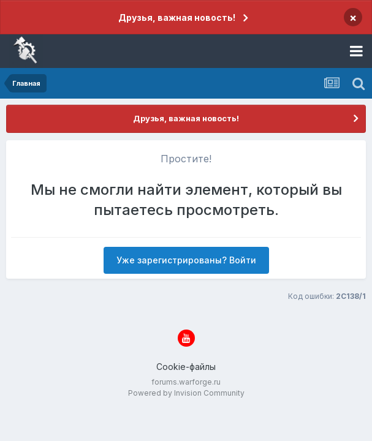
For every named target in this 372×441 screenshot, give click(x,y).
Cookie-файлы (186, 366)
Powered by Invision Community (186, 393)
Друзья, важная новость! (176, 17)
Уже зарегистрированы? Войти (186, 260)
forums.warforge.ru (186, 381)
